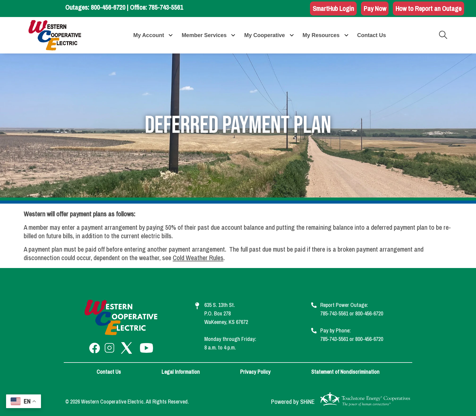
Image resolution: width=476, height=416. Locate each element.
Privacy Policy (255, 372)
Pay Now (375, 8)
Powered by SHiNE (293, 401)
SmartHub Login (333, 8)
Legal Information (181, 372)
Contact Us (109, 372)
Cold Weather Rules (198, 257)
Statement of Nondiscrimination (345, 372)
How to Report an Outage (428, 8)
